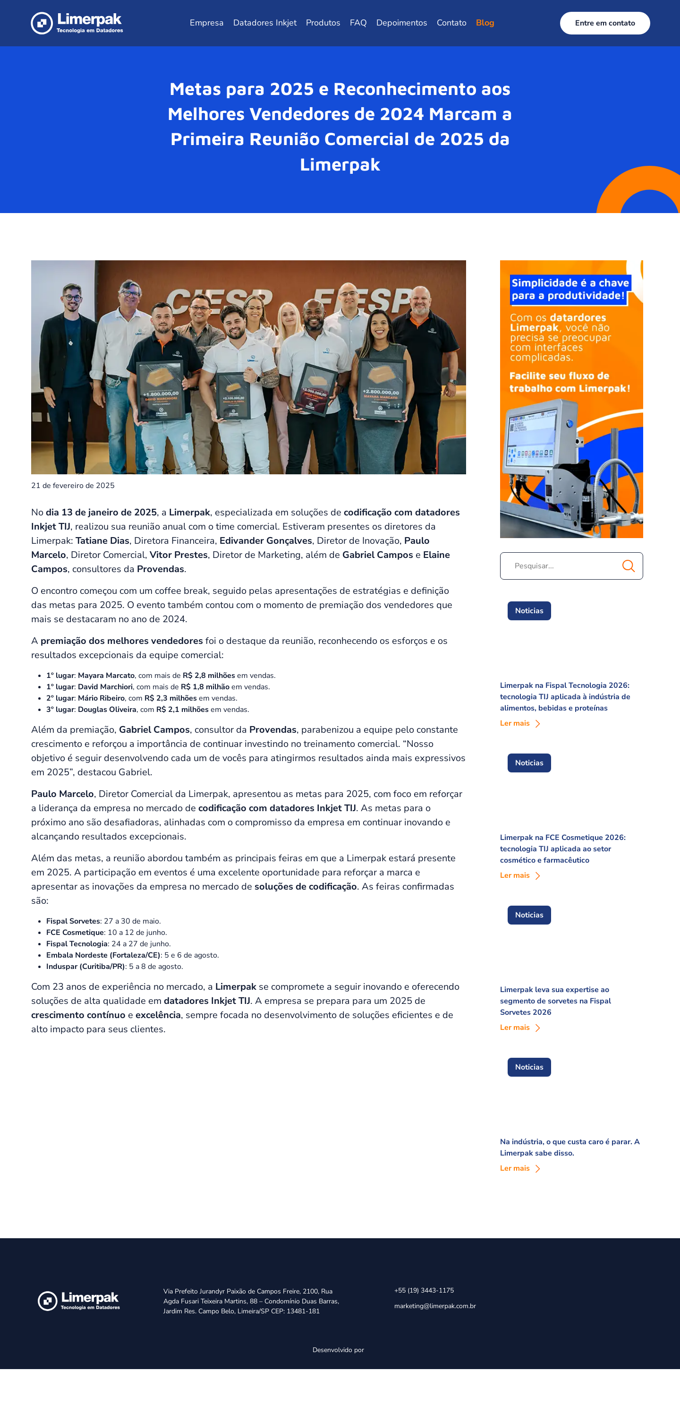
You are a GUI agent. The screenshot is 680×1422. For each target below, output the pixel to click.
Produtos (323, 22)
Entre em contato (605, 23)
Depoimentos (401, 22)
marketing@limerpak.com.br (435, 1306)
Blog (485, 22)
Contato (452, 22)
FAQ (358, 22)
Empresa (207, 22)
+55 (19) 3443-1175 (424, 1290)
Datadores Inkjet (265, 22)
